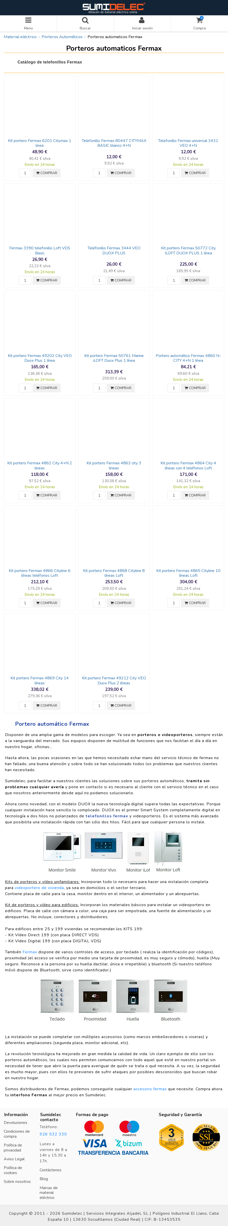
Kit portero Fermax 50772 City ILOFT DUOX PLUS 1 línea (188, 249)
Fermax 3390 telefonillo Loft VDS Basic (39, 249)
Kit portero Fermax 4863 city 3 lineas (114, 464)
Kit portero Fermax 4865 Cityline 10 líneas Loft (188, 571)
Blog (44, 1177)
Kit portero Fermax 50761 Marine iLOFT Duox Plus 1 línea (114, 356)
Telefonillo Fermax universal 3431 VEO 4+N (188, 141)
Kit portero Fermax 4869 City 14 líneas (40, 679)
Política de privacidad (13, 1146)
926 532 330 (53, 1132)
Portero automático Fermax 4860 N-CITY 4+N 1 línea (188, 356)
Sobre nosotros (17, 1180)
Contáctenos (50, 1168)
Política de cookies (13, 1168)
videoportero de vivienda (39, 886)
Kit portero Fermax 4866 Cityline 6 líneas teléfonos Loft (39, 571)
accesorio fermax (150, 1087)
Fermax (30, 950)
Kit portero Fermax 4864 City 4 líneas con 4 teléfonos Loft (188, 464)
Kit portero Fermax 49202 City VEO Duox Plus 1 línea (40, 356)
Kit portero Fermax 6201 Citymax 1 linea (39, 141)
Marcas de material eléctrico (49, 1191)
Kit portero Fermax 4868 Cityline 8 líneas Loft (114, 571)
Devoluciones (15, 1121)
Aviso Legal (14, 1157)
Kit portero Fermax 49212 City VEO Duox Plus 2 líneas (114, 679)
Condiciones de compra (17, 1132)
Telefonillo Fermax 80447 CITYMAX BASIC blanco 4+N (114, 141)
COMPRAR (46, 171)
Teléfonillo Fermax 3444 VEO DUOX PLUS (114, 249)
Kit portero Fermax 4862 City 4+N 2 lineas (39, 464)
